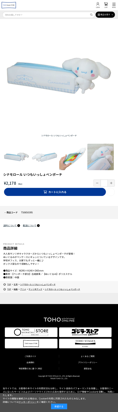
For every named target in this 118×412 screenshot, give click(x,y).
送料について (10, 225)
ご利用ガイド (30, 356)
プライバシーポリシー (87, 362)
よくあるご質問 (87, 356)
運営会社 (88, 368)
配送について (29, 225)
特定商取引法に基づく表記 (30, 368)
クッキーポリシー (28, 401)
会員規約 (30, 362)
